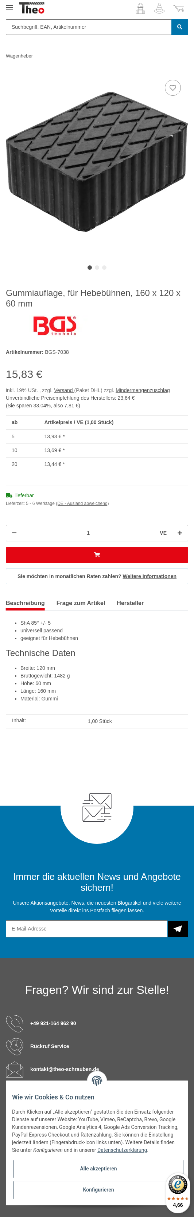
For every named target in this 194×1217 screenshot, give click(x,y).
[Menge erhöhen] (180, 533)
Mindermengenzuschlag (143, 390)
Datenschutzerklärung (122, 1150)
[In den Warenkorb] (97, 555)
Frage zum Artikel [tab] (81, 603)
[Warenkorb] (178, 8)
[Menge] (88, 533)
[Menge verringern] (14, 533)
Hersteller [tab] (130, 603)
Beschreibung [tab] (25, 603)
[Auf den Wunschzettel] (173, 88)
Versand (64, 390)
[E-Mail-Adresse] (87, 928)
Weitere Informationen (150, 576)
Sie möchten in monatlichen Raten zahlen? (97, 576)
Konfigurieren (98, 1190)
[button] (140, 8)
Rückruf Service (49, 1046)
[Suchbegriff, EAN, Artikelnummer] (89, 27)
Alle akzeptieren (98, 1168)
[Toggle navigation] (9, 4)
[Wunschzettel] (159, 8)
